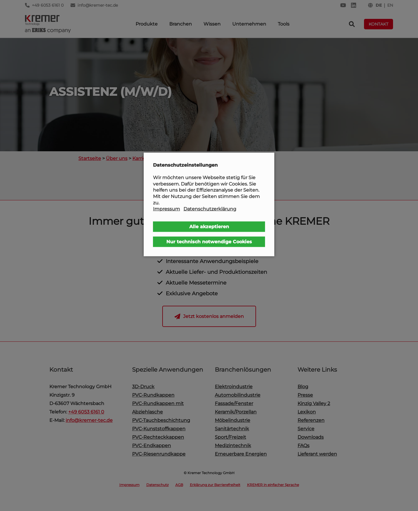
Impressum (166, 209)
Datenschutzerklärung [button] (209, 209)
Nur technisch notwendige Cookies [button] (209, 241)
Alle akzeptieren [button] (209, 226)
